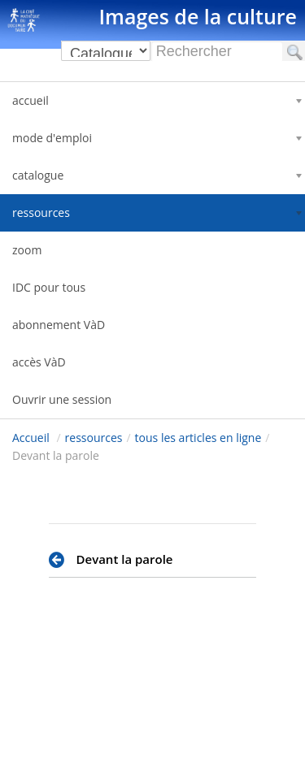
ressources (94, 437)
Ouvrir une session (61, 399)
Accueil (31, 437)
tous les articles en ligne (198, 437)
